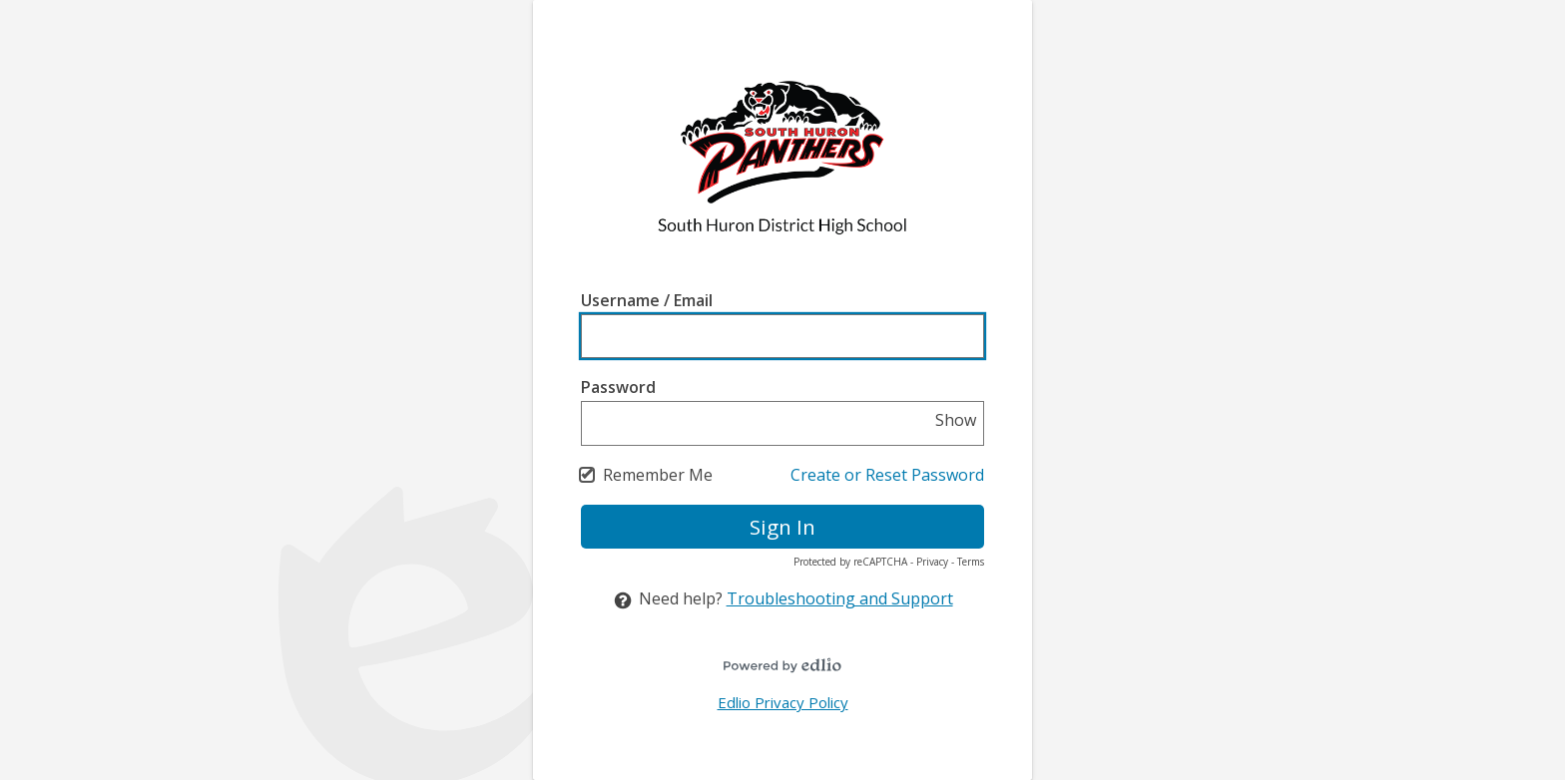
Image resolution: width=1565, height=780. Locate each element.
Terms (970, 562)
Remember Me (658, 475)
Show (955, 420)
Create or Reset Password (887, 475)
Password (618, 387)
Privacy (932, 562)
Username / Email (647, 300)
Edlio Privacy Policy (783, 702)
